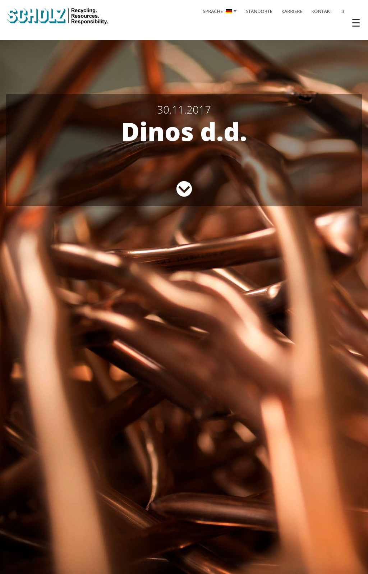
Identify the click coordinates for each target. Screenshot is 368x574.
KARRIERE (291, 11)
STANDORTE (259, 11)
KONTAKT (321, 11)
